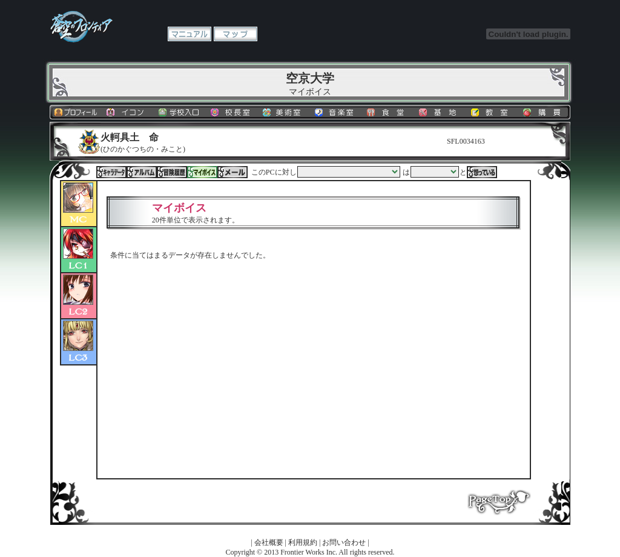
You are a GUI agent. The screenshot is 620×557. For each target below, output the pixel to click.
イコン (128, 112)
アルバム (142, 172)
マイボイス (202, 172)
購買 (544, 112)
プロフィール (76, 112)
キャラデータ (111, 172)
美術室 (284, 112)
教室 (492, 112)
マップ (235, 34)
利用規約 (302, 542)
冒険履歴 (172, 172)
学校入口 (180, 112)
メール (232, 172)
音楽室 (336, 112)
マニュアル (189, 34)
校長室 (232, 112)
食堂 (388, 112)
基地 (440, 112)
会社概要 (268, 542)
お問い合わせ (344, 542)
